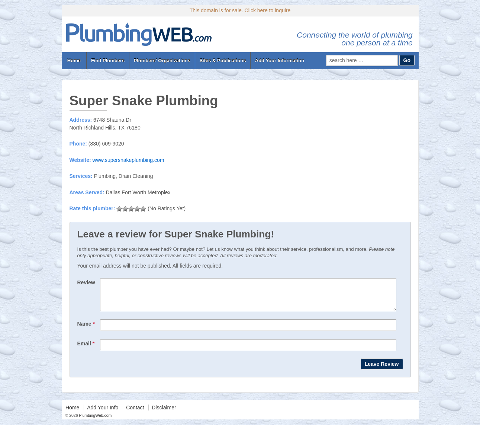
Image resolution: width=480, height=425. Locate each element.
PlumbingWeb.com (95, 421)
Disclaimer (164, 413)
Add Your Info (102, 413)
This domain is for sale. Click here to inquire (240, 10)
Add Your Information (279, 60)
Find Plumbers (108, 60)
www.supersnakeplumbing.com (128, 160)
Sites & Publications (222, 60)
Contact (135, 413)
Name (86, 329)
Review (86, 282)
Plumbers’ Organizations (162, 60)
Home (74, 60)
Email (86, 349)
